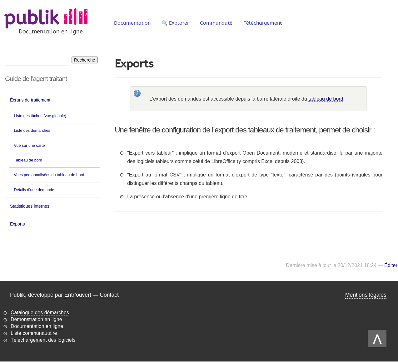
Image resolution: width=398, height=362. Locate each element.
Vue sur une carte (29, 145)
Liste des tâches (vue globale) (40, 116)
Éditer (390, 265)
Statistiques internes (29, 206)
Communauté (216, 23)
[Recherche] (85, 60)
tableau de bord (325, 99)
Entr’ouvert (77, 295)
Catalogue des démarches (40, 312)
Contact (109, 295)
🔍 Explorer (175, 23)
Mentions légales (365, 295)
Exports (17, 223)
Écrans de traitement (30, 99)
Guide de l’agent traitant (36, 78)
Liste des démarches (32, 130)
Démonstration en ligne (36, 319)
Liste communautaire (34, 333)
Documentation (132, 23)
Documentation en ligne (37, 326)
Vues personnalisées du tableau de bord (49, 175)
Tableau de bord (28, 160)
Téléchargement (263, 23)
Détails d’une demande (34, 190)
